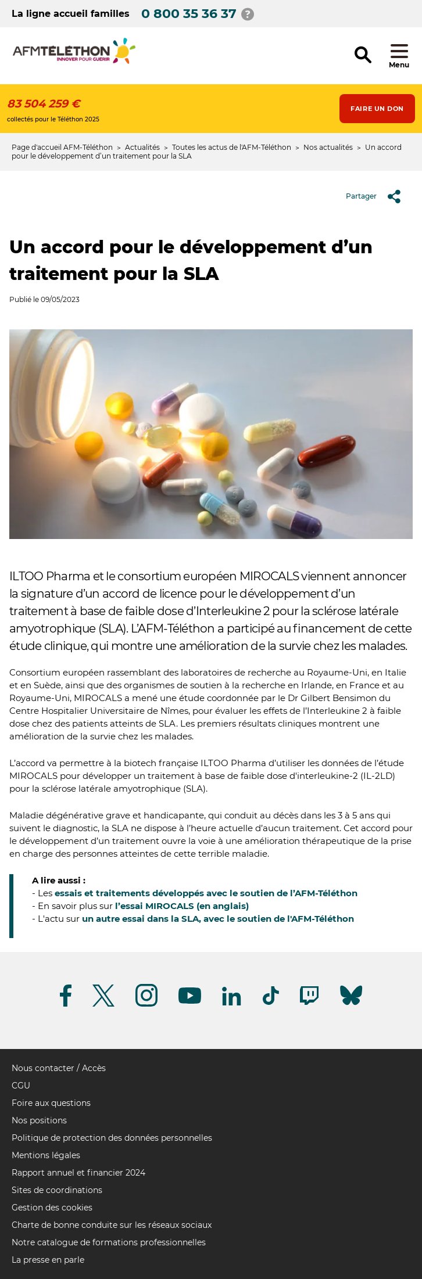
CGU (21, 1085)
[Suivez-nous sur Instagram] (146, 1004)
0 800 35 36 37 (189, 13)
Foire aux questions (51, 1103)
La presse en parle (48, 1260)
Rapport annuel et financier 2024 (78, 1172)
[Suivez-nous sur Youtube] (189, 1001)
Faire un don (377, 109)
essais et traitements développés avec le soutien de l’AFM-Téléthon (206, 893)
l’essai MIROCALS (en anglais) (182, 905)
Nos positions (39, 1120)
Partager (377, 196)
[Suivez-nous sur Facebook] (65, 1004)
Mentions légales (46, 1155)
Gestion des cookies (52, 1207)
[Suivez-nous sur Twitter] (103, 1004)
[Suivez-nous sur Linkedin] (232, 1003)
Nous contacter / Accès (59, 1068)
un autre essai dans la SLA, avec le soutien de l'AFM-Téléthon (218, 918)
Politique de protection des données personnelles (112, 1138)
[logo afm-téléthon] (74, 62)
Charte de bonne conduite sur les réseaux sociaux (112, 1225)
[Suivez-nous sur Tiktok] (271, 1003)
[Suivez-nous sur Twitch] (309, 1003)
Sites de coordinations (57, 1190)
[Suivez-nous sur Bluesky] (351, 1005)
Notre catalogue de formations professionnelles (109, 1242)
